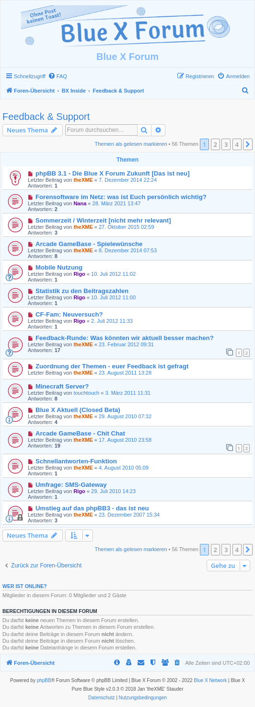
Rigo (79, 274)
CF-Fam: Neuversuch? (69, 314)
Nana (79, 203)
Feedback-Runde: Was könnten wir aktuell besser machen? (124, 338)
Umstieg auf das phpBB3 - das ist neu (92, 508)
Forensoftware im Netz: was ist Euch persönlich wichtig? (121, 196)
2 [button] (215, 144)
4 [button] (237, 144)
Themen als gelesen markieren (131, 144)
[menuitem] (57, 76)
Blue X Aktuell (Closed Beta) (77, 409)
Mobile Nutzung (58, 267)
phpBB (44, 680)
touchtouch (86, 393)
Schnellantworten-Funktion (76, 461)
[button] (248, 144)
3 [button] (226, 144)
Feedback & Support (46, 116)
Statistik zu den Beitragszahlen (81, 291)
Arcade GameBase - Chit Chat (80, 433)
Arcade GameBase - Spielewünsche (89, 243)
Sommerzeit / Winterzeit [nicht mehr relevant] (103, 220)
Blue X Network (210, 680)
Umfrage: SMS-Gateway (71, 484)
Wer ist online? (24, 586)
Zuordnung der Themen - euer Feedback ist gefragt (111, 366)
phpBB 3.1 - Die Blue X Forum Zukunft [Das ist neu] (112, 173)
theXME (83, 180)
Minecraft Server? (62, 386)
